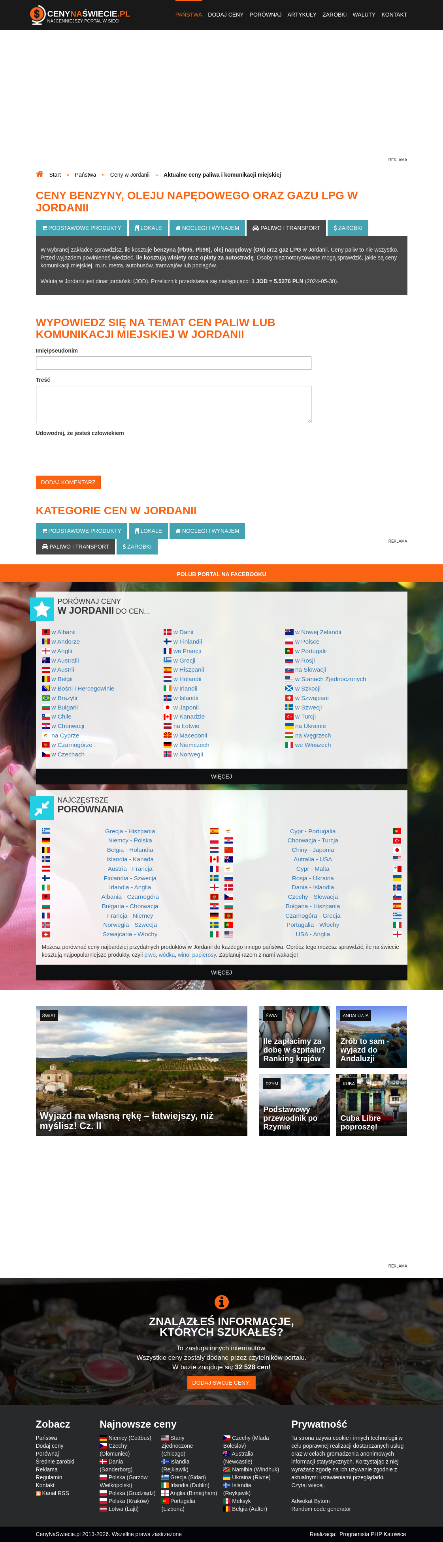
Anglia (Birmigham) (193, 1493)
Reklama (47, 1469)
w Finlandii (187, 641)
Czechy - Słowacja (313, 896)
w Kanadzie (189, 716)
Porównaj (266, 14)
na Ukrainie (310, 725)
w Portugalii (311, 651)
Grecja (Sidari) (188, 1477)
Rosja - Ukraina (313, 878)
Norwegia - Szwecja (130, 924)
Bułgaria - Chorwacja (130, 906)
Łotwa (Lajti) (124, 1509)
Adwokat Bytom (310, 1501)
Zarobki (334, 14)
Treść (43, 380)
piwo (150, 955)
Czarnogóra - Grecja (312, 915)
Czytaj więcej (307, 1485)
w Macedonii (190, 735)
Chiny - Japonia (313, 849)
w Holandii (187, 679)
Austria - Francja (130, 868)
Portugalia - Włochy (313, 924)
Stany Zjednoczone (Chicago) (177, 1446)
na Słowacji (310, 669)
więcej (221, 776)
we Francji (187, 651)
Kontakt (394, 14)
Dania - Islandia (313, 887)
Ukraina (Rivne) (251, 1477)
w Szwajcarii (312, 697)
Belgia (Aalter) (249, 1509)
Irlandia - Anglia (130, 887)
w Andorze (65, 641)
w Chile (61, 716)
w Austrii (62, 669)
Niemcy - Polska (130, 840)
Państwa (188, 14)
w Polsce (307, 641)
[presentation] (96, 454)
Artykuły (302, 14)
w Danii (183, 632)
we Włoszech (313, 744)
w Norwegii (188, 754)
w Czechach (68, 754)
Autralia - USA (313, 859)
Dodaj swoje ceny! (221, 1383)
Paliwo (286, 228)
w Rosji (305, 660)
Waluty (364, 14)
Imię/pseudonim (57, 350)
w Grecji (184, 660)
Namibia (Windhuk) (255, 1469)
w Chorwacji (67, 725)
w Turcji (305, 716)
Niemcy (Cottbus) (130, 1438)
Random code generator (321, 1509)
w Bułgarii (64, 707)
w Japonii (186, 707)
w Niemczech (191, 744)
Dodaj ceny (225, 14)
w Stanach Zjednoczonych (330, 679)
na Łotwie (186, 725)
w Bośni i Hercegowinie (82, 688)
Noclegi (207, 228)
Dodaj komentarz (68, 482)
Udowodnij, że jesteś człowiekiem (80, 433)
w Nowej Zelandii (318, 632)
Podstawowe (81, 228)
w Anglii (61, 651)
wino (183, 955)
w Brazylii (64, 697)
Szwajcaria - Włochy (130, 934)
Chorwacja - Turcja (313, 840)
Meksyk (241, 1501)
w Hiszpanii (188, 669)
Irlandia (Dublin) (189, 1485)
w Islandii (185, 697)
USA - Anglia (313, 934)
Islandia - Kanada (130, 859)
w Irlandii (185, 688)
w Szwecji (308, 707)
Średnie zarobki (55, 1461)
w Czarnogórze (71, 744)
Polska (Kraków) (129, 1501)
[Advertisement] (221, 101)
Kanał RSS (55, 1493)
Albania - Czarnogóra (130, 896)
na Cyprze (65, 735)
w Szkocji (307, 688)
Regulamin (49, 1477)
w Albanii (63, 632)
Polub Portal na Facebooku (221, 574)
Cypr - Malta (313, 868)
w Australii (65, 660)
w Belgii (61, 679)
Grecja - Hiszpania (130, 831)
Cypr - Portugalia (313, 831)
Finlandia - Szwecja (130, 878)
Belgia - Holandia (130, 849)
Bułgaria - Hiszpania (313, 906)
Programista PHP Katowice (372, 1534)
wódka (167, 955)
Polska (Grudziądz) (132, 1493)
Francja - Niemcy (130, 915)
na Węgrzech (313, 735)
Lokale (148, 228)
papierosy (204, 955)
